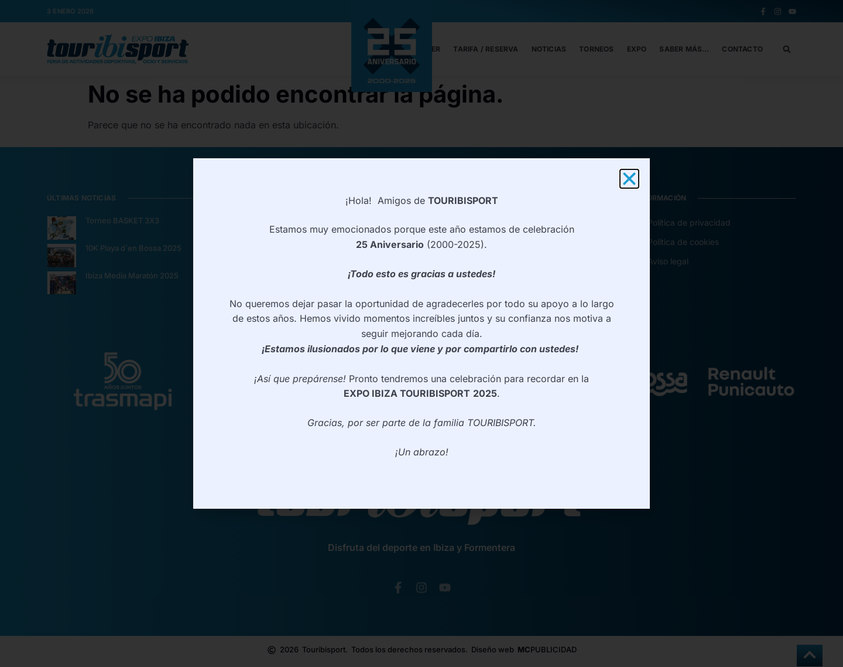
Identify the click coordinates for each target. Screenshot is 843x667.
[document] (421, 333)
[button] (629, 179)
